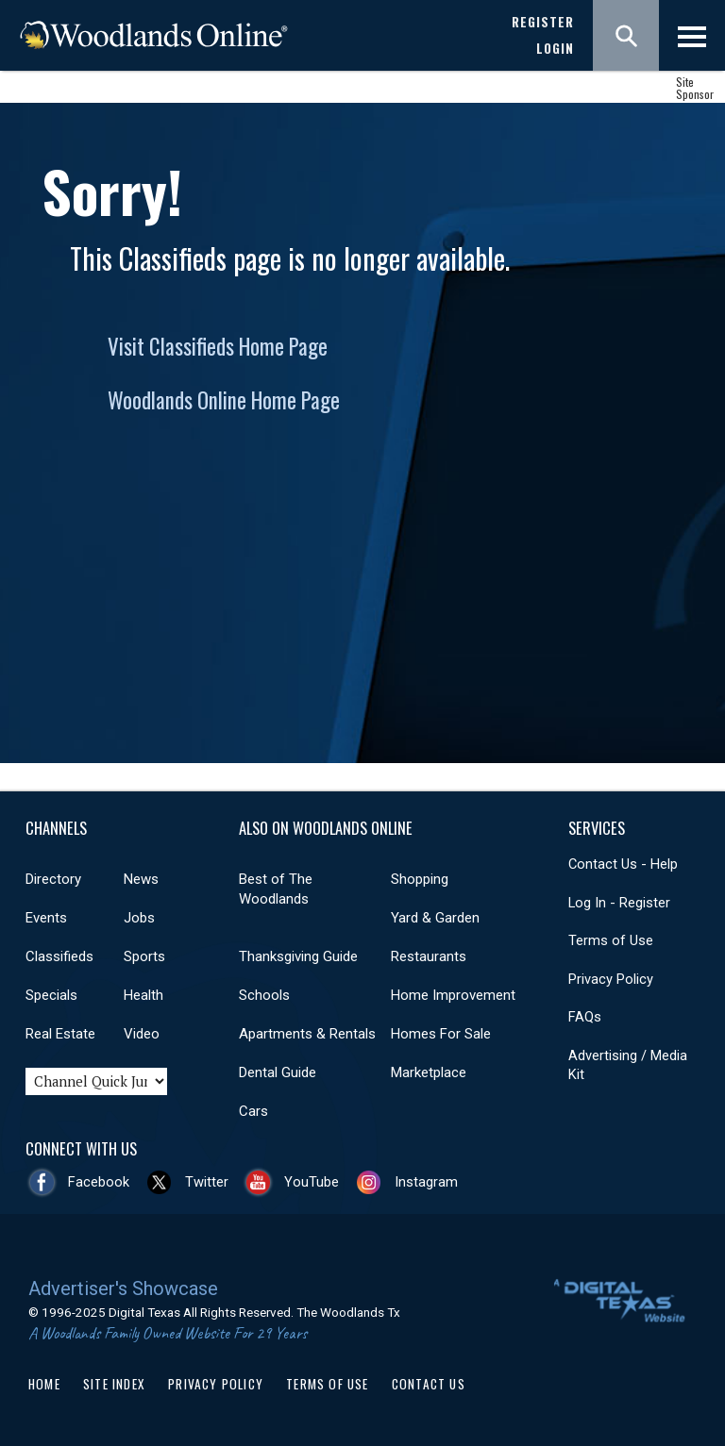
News (141, 879)
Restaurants (428, 956)
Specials (51, 995)
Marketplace (428, 1072)
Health (143, 995)
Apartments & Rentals (307, 1033)
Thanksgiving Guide (298, 956)
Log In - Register (619, 902)
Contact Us (428, 1383)
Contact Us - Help (623, 864)
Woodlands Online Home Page (224, 400)
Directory (53, 879)
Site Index (114, 1383)
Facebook (98, 1181)
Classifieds (59, 956)
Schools (264, 995)
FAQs (584, 1016)
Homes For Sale (441, 1033)
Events (46, 917)
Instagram (426, 1181)
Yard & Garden (435, 917)
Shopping (419, 879)
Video (142, 1033)
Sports (144, 956)
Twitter (206, 1181)
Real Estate (60, 1033)
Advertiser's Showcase (123, 1288)
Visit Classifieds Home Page (218, 346)
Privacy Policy (610, 979)
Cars (253, 1111)
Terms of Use (610, 940)
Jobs (139, 917)
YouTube (311, 1181)
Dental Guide (277, 1072)
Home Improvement (453, 995)
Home (44, 1383)
